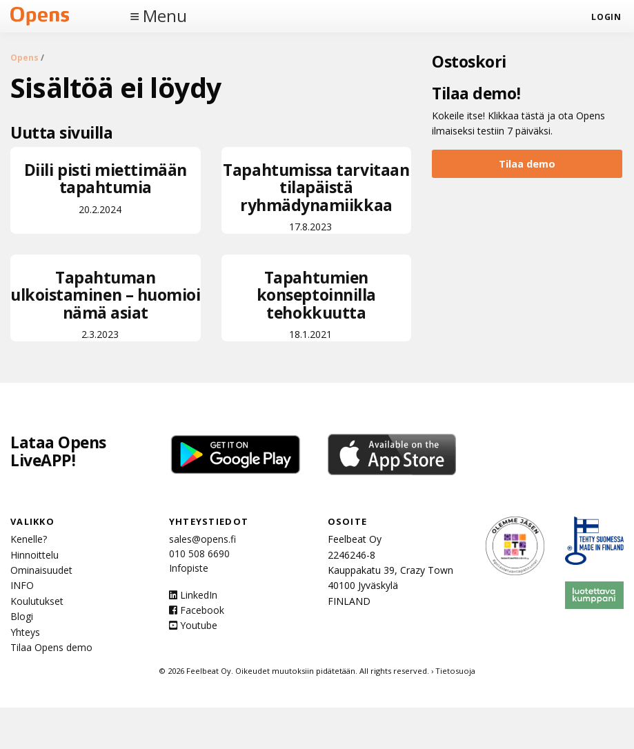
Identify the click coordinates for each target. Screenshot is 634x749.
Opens (24, 57)
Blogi (21, 616)
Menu (165, 16)
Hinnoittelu (34, 554)
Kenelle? (28, 539)
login (606, 17)
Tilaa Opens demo (51, 647)
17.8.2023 (316, 196)
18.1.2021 (316, 303)
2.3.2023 (105, 303)
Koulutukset (36, 601)
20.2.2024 (105, 187)
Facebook (196, 610)
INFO (22, 585)
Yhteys (25, 632)
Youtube (193, 625)
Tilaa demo (527, 163)
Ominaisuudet (41, 570)
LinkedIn (193, 594)
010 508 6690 (199, 553)
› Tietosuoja (453, 671)
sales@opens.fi (202, 539)
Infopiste (188, 568)
